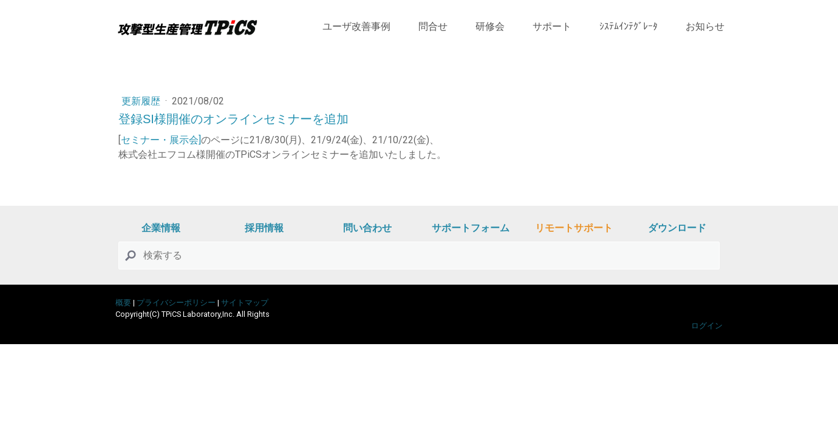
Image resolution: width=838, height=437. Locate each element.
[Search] (419, 255)
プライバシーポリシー (176, 302)
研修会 (490, 26)
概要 (123, 302)
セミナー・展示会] (161, 140)
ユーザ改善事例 (356, 26)
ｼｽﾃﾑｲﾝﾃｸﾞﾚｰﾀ (628, 26)
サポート (552, 26)
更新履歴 (142, 101)
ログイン (707, 325)
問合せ (433, 26)
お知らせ (705, 26)
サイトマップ (244, 302)
